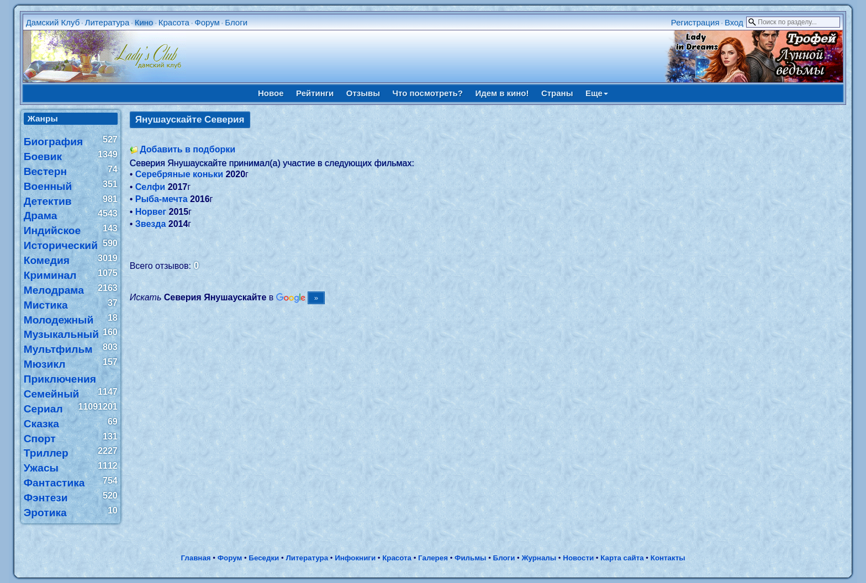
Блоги (236, 22)
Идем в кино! (502, 93)
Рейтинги (315, 93)
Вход (734, 22)
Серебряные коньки (179, 174)
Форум (207, 22)
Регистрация (695, 22)
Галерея (433, 558)
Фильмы (470, 558)
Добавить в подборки (187, 149)
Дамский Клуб (53, 22)
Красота (174, 22)
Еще (596, 93)
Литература (107, 22)
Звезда (150, 224)
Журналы (538, 558)
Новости (578, 558)
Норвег (150, 211)
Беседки (264, 558)
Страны (557, 93)
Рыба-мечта (161, 199)
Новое (271, 93)
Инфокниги (355, 558)
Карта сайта (621, 558)
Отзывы (363, 93)
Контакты (668, 558)
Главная (195, 558)
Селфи (150, 187)
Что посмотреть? (428, 93)
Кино (144, 22)
